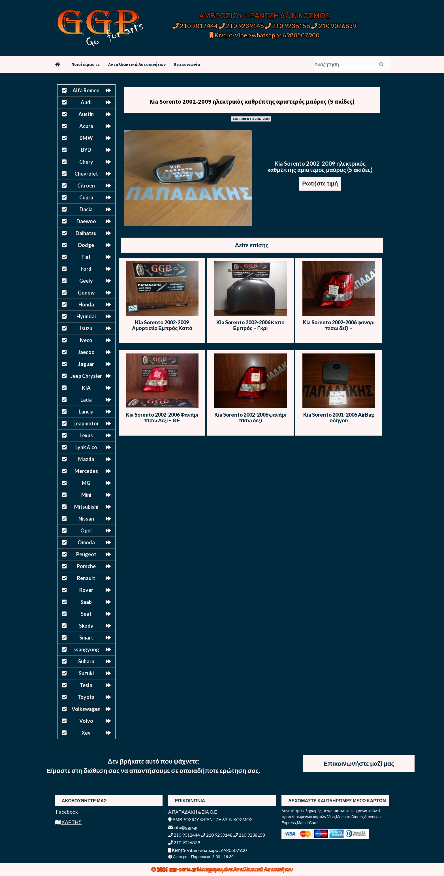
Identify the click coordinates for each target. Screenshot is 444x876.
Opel (86, 530)
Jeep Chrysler (86, 376)
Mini (86, 495)
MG (86, 483)
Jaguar (86, 364)
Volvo (86, 721)
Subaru (86, 661)
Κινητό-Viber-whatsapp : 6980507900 (265, 35)
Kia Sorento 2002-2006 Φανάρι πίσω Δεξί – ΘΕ (162, 417)
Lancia (86, 411)
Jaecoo (86, 352)
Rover (86, 590)
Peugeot (86, 554)
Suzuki (86, 673)
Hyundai (86, 316)
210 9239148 (241, 25)
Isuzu (86, 328)
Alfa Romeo (86, 90)
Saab (86, 602)
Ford (86, 269)
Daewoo (86, 221)
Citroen (86, 185)
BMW (86, 138)
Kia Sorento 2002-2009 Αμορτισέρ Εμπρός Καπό (162, 325)
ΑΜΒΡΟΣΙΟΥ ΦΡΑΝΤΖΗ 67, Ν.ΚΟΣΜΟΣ (264, 15)
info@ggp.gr (183, 827)
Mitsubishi (86, 507)
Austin (86, 114)
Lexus (86, 435)
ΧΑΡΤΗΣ (68, 822)
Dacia (86, 209)
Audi (86, 102)
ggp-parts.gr (183, 869)
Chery (86, 162)
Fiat (86, 257)
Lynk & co (86, 447)
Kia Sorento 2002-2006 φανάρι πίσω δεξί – (339, 325)
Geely (86, 281)
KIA (86, 388)
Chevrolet (86, 173)
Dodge (86, 245)
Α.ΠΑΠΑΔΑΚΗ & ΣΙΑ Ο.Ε (192, 812)
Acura (86, 126)
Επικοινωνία (187, 64)
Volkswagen (86, 709)
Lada (86, 400)
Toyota (86, 697)
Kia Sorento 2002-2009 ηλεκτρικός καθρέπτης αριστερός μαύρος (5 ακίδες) (252, 101)
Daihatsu (86, 233)
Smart (86, 637)
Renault (86, 578)
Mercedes (86, 471)
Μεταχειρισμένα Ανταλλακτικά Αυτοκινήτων (245, 869)
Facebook (66, 812)
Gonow (86, 292)
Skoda (86, 626)
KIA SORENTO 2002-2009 (251, 119)
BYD (86, 150)
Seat (86, 614)
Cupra (86, 197)
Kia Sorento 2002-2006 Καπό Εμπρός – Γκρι (250, 325)
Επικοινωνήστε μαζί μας (359, 763)
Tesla (86, 685)
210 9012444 (195, 25)
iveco (86, 340)
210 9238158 (288, 25)
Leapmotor (86, 423)
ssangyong (86, 649)
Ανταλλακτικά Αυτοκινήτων (137, 64)
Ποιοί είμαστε (85, 64)
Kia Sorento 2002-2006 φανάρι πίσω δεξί (250, 417)
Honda (86, 304)
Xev (86, 733)
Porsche (86, 566)
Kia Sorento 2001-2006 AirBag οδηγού (338, 417)
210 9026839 (334, 25)
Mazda (86, 459)
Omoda (86, 542)
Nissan (86, 518)
